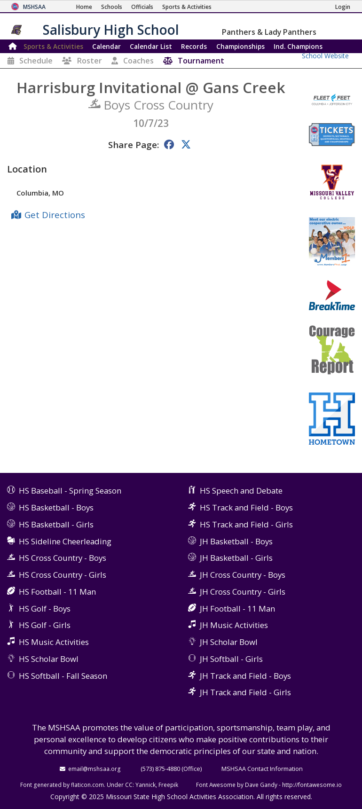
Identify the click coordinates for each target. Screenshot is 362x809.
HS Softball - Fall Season (63, 675)
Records (194, 46)
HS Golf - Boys (45, 608)
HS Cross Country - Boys (62, 557)
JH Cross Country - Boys (242, 574)
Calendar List (151, 46)
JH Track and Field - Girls (245, 692)
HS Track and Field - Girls (246, 524)
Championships (240, 46)
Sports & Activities (53, 46)
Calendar (106, 46)
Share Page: (133, 144)
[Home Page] (84, 6)
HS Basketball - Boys (56, 507)
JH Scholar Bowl (229, 641)
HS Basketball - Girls (56, 524)
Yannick (145, 784)
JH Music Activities (234, 625)
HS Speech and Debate (241, 490)
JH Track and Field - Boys (245, 675)
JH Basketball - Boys (236, 541)
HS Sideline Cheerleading (65, 541)
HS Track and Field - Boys (246, 507)
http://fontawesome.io (312, 784)
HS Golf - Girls (45, 625)
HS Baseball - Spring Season (70, 490)
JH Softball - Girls (231, 658)
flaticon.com (87, 784)
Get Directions (54, 214)
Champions (298, 46)
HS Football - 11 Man (57, 591)
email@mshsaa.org (94, 768)
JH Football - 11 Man (237, 608)
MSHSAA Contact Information (262, 768)
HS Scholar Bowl (49, 658)
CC (129, 784)
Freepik (168, 784)
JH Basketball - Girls (236, 557)
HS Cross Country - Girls (62, 574)
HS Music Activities (54, 641)
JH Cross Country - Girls (242, 591)
